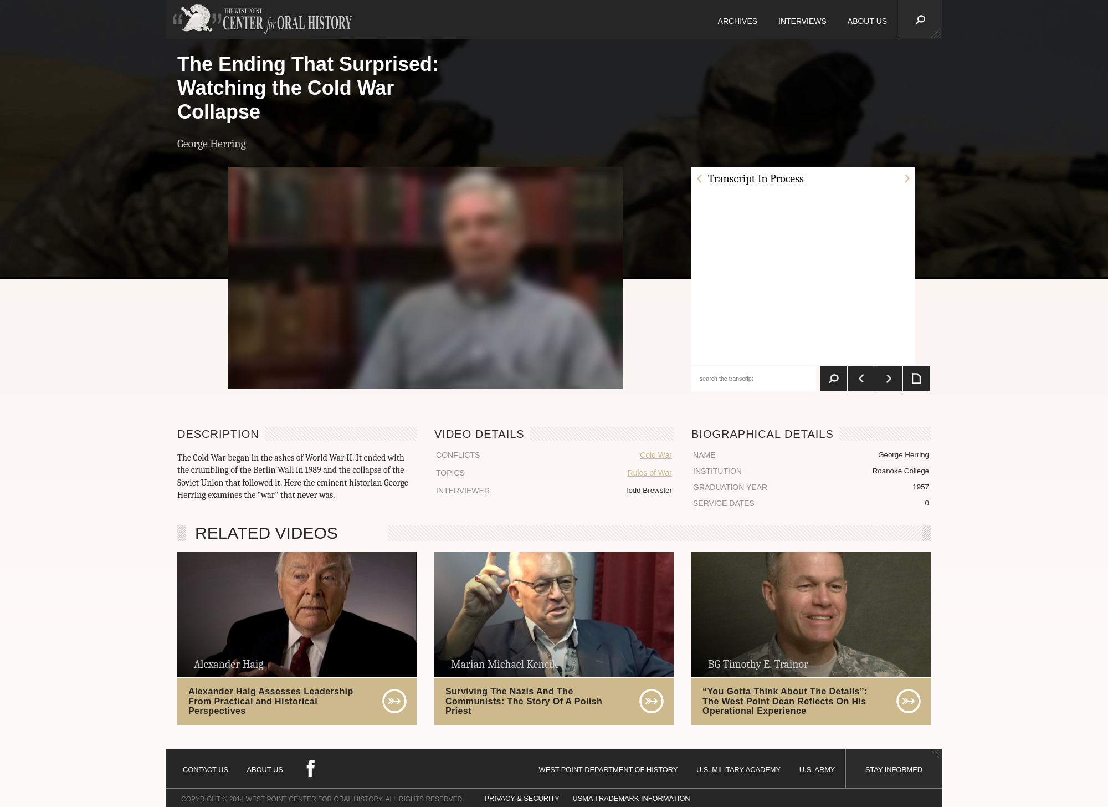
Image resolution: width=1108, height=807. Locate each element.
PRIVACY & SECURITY (522, 798)
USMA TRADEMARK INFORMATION (631, 798)
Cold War (656, 455)
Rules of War (650, 472)
